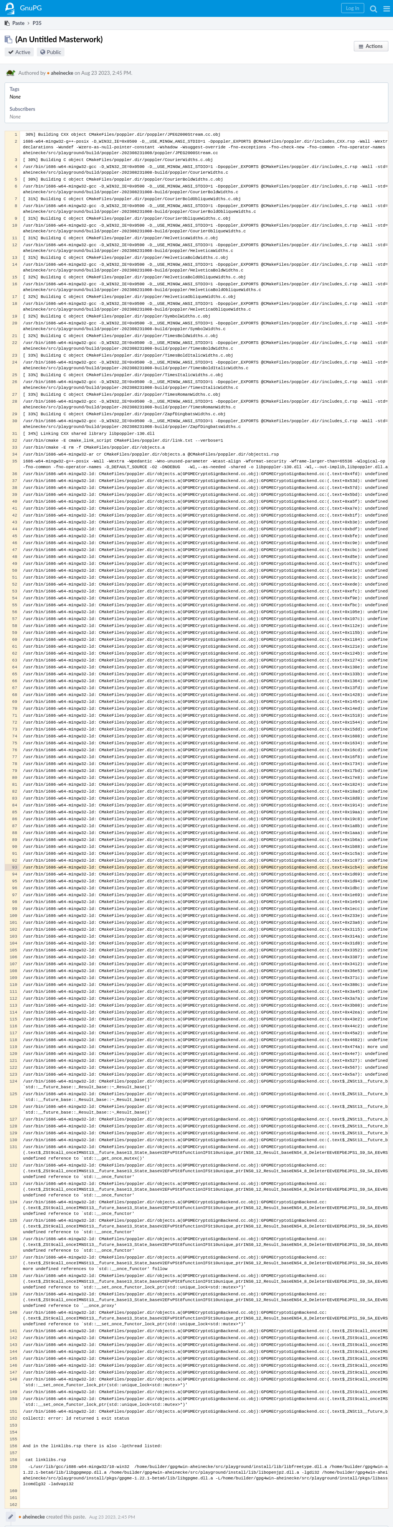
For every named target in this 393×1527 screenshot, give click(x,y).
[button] (386, 8)
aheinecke (60, 73)
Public (54, 52)
